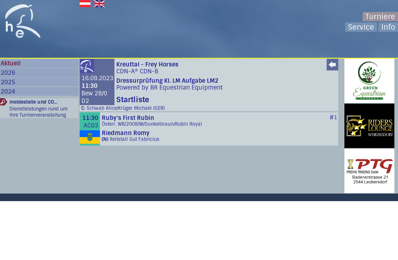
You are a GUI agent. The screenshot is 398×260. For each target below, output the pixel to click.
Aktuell (11, 63)
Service (361, 27)
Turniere (380, 16)
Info (388, 27)
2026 (8, 73)
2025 (8, 82)
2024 (8, 91)
